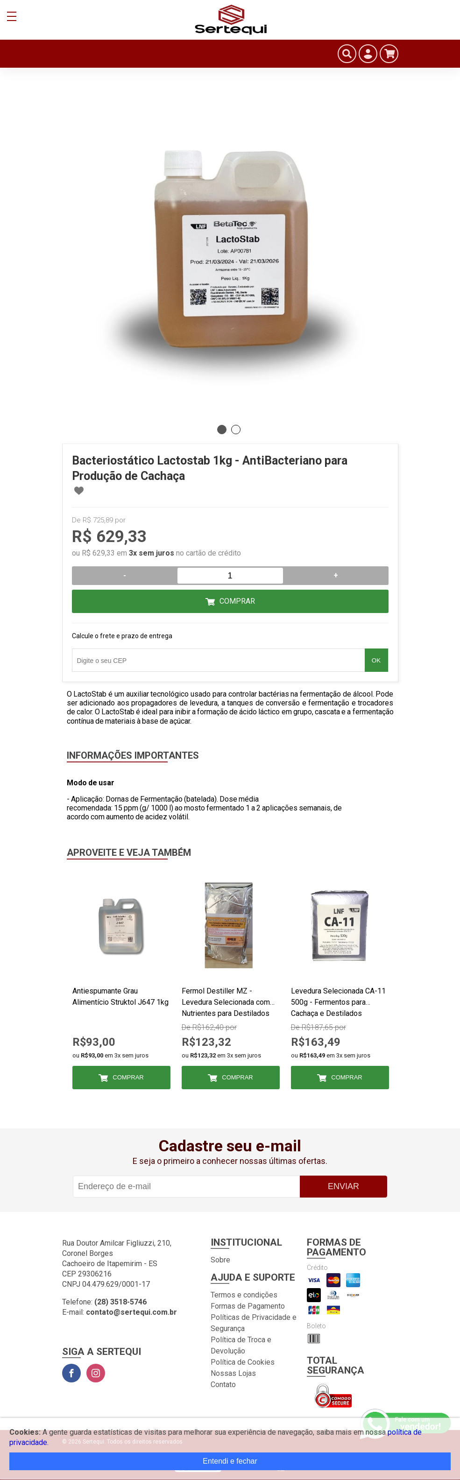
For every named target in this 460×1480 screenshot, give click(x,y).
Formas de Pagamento (248, 1306)
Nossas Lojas (233, 1373)
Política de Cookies (243, 1362)
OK (376, 660)
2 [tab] (236, 429)
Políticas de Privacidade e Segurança (254, 1323)
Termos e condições (244, 1294)
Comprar (237, 601)
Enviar (343, 1186)
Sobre (220, 1259)
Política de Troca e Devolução (241, 1345)
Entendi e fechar (230, 1461)
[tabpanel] (230, 252)
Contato (223, 1384)
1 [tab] (221, 429)
